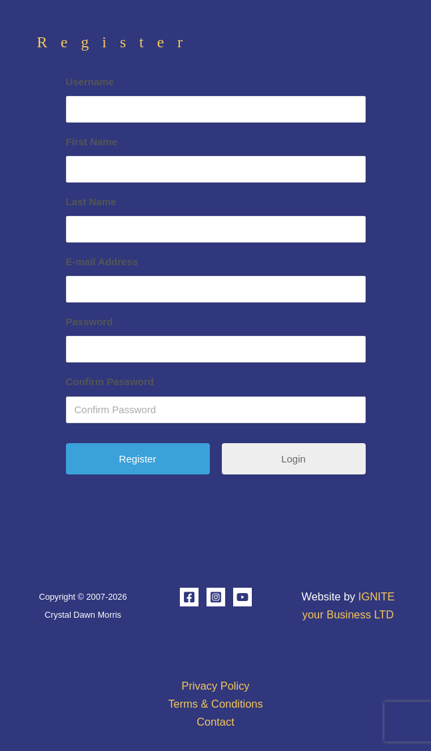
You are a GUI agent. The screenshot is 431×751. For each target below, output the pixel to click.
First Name (92, 141)
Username (90, 81)
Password (89, 321)
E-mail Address (102, 261)
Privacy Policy (215, 686)
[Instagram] (216, 597)
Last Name (91, 201)
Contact (215, 722)
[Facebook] (189, 597)
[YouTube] (242, 597)
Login (293, 458)
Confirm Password (110, 381)
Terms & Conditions (215, 704)
